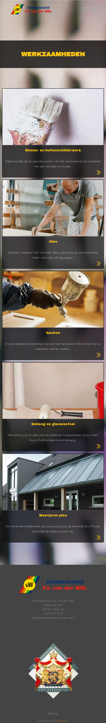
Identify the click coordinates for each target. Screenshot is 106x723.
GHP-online (60, 720)
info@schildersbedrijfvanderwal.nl (53, 618)
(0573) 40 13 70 (53, 613)
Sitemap (53, 713)
